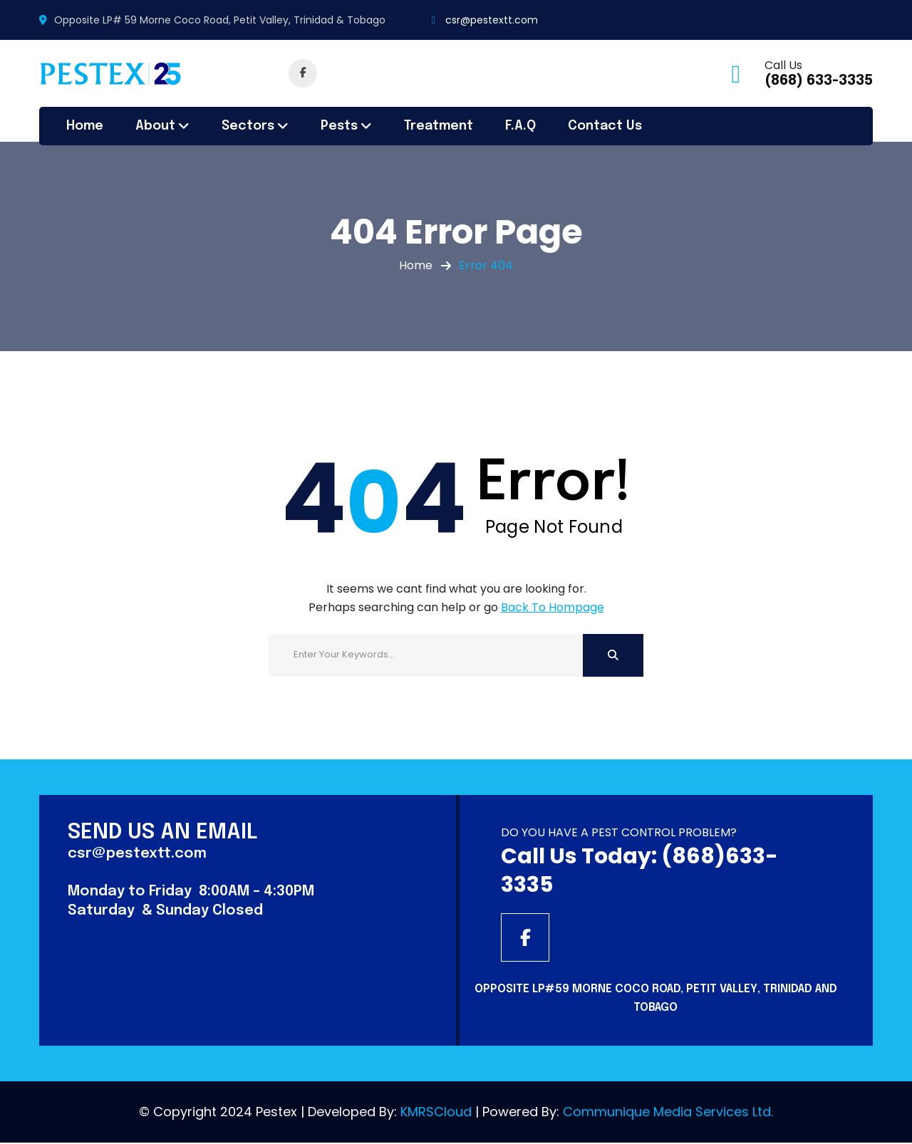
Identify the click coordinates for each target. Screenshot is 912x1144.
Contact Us (605, 126)
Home (84, 126)
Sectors (248, 126)
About (155, 126)
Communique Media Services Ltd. (668, 1113)
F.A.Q (520, 126)
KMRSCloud (436, 1113)
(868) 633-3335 (819, 80)
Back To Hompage (552, 607)
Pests (339, 126)
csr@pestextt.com (491, 20)
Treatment (438, 126)
